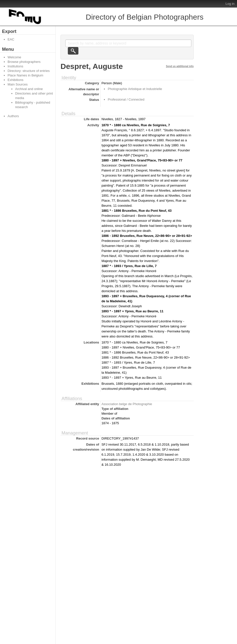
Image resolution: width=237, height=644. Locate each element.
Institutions (15, 66)
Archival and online (29, 89)
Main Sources (17, 84)
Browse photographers (24, 62)
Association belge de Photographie (126, 404)
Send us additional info (180, 66)
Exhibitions (15, 80)
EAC (11, 39)
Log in (230, 4)
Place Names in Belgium (25, 75)
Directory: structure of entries (29, 71)
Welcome (14, 57)
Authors (13, 116)
